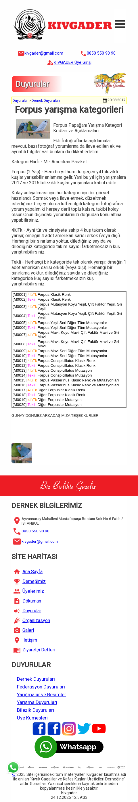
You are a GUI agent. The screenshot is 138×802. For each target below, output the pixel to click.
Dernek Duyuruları (46, 100)
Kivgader (69, 793)
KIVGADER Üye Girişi (72, 62)
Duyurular (20, 100)
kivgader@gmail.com (43, 53)
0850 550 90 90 (101, 53)
